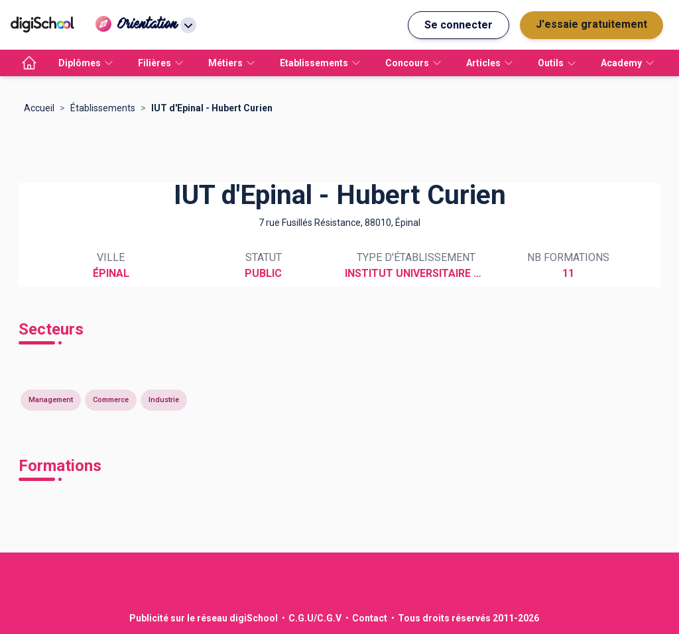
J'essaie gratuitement (591, 24)
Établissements (102, 108)
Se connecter (458, 25)
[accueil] (29, 63)
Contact (369, 618)
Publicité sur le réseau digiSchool (203, 618)
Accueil (39, 108)
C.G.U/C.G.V (314, 618)
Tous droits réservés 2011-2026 (468, 618)
